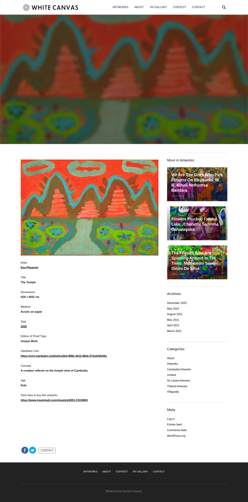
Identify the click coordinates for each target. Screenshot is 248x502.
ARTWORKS (120, 7)
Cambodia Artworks (179, 369)
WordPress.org (176, 435)
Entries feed (174, 424)
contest (171, 374)
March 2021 (174, 331)
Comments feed (177, 430)
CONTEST (179, 7)
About (170, 358)
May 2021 (173, 319)
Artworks (172, 363)
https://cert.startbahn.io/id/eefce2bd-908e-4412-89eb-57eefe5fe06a (64, 356)
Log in (171, 419)
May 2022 (173, 308)
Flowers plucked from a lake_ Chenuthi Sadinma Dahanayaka (195, 224)
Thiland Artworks (177, 386)
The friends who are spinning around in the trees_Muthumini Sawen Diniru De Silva (194, 261)
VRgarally (173, 391)
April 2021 (173, 325)
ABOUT (139, 7)
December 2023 (177, 303)
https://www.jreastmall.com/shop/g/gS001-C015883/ (54, 400)
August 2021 (175, 314)
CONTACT (198, 7)
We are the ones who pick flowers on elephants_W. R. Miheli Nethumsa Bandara (197, 183)
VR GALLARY (158, 7)
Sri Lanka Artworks (178, 380)
